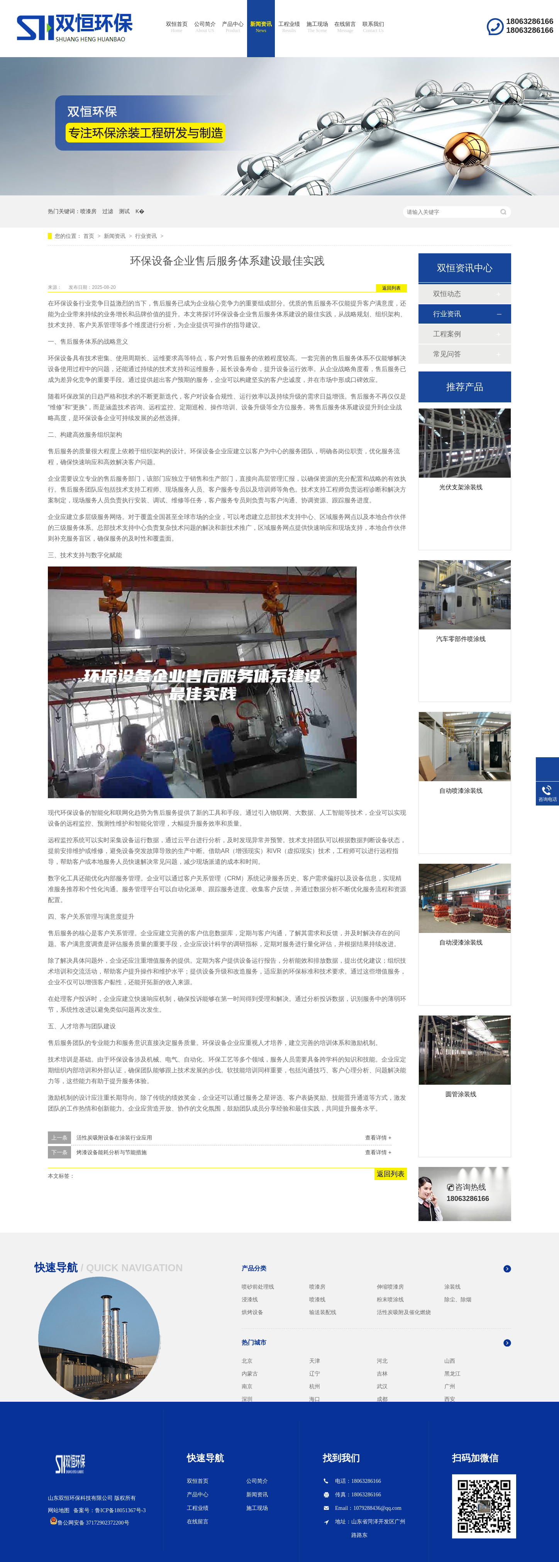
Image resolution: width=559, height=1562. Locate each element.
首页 (89, 236)
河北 (382, 1361)
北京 (247, 1361)
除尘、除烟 (457, 1299)
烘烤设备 (252, 1312)
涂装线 (452, 1287)
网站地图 (58, 1510)
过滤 (107, 211)
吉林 (382, 1373)
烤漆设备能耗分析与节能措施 (111, 1152)
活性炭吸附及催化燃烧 (404, 1312)
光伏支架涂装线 (461, 487)
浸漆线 (250, 1299)
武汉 (382, 1386)
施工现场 (317, 27)
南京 (247, 1386)
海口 (314, 1399)
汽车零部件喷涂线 (461, 639)
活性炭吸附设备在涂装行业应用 (114, 1138)
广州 (449, 1386)
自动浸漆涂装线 (461, 942)
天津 (314, 1361)
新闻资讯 (261, 27)
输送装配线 (322, 1312)
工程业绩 (289, 27)
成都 (382, 1399)
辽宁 (314, 1373)
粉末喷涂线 (390, 1299)
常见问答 (447, 354)
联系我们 (373, 27)
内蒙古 (250, 1373)
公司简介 (205, 27)
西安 (449, 1399)
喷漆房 (88, 211)
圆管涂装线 (461, 1094)
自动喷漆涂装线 (461, 790)
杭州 (314, 1386)
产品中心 (233, 27)
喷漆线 (317, 1299)
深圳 (247, 1399)
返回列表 (391, 288)
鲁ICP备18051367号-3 (120, 1510)
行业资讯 (146, 236)
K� (140, 211)
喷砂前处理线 (258, 1287)
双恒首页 (177, 27)
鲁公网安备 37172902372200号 (93, 1523)
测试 (124, 211)
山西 (449, 1361)
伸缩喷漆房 (390, 1287)
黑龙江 (452, 1373)
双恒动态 (447, 294)
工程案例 (447, 334)
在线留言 (345, 27)
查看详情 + (378, 1138)
